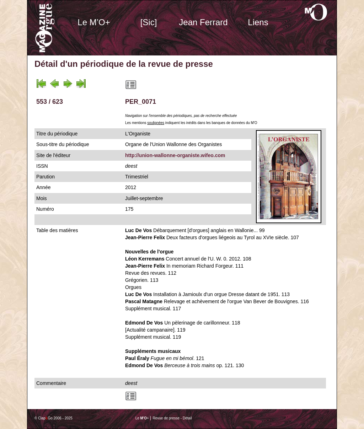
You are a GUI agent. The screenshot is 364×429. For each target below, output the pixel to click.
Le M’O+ (93, 22)
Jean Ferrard (203, 22)
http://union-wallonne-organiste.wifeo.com (175, 155)
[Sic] (148, 22)
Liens (258, 22)
